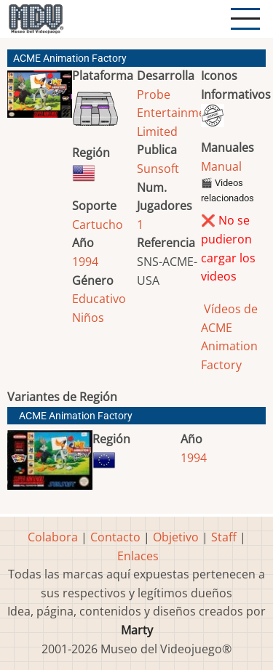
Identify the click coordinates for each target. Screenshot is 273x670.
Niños (88, 318)
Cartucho (97, 225)
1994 (85, 262)
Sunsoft (158, 169)
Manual (221, 166)
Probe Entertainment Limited (177, 113)
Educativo (99, 299)
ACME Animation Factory (75, 416)
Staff (224, 537)
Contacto (115, 537)
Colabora (53, 537)
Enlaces (138, 556)
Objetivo (176, 537)
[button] (39, 99)
